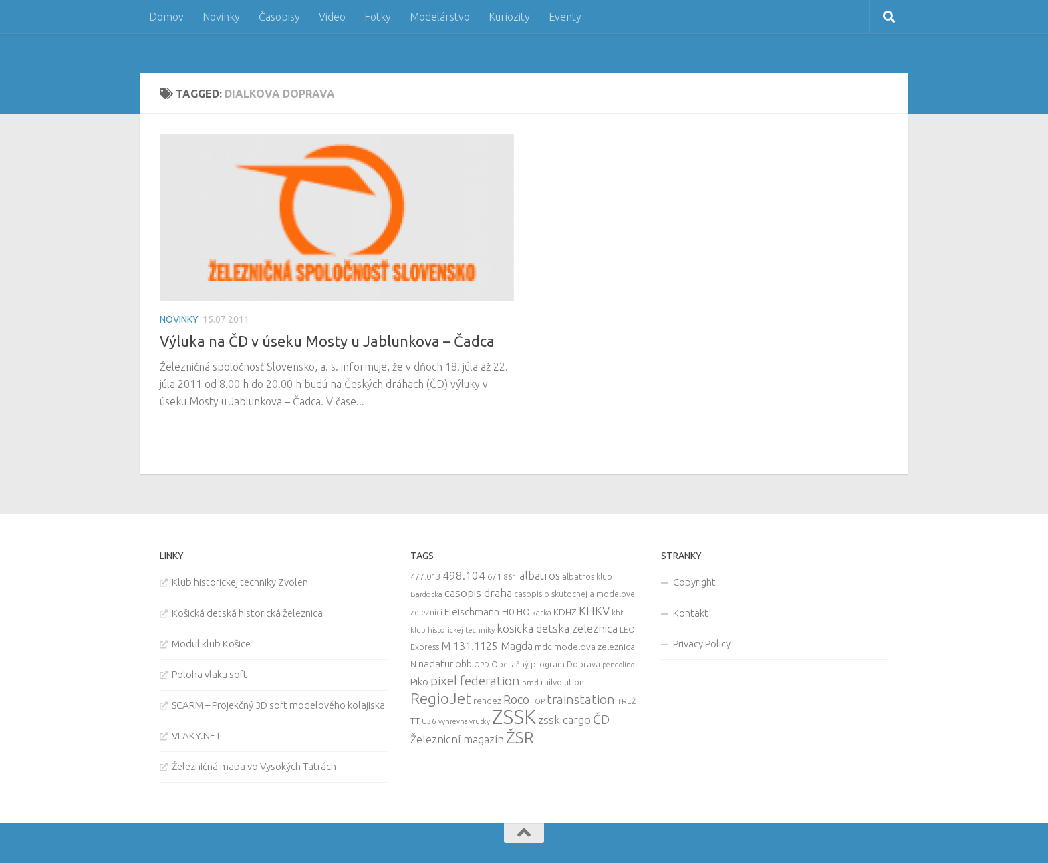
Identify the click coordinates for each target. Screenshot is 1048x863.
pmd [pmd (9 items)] (530, 682)
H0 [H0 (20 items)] (508, 611)
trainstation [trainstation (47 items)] (581, 699)
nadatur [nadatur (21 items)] (435, 663)
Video (332, 17)
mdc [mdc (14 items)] (543, 646)
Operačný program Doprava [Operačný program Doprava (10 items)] (545, 664)
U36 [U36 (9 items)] (429, 721)
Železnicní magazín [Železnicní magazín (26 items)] (457, 739)
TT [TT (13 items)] (415, 720)
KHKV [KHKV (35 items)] (594, 610)
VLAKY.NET (196, 735)
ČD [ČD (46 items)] (601, 719)
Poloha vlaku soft (209, 674)
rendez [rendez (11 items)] (487, 700)
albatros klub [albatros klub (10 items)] (587, 576)
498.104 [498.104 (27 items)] (463, 575)
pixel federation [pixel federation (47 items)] (475, 680)
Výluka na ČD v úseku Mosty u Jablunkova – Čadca (327, 341)
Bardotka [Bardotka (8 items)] (426, 594)
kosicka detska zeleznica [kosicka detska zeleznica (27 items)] (557, 628)
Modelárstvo (440, 17)
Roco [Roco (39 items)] (516, 700)
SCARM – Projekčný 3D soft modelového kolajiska (278, 705)
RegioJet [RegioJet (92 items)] (440, 698)
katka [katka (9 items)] (541, 612)
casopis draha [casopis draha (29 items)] (478, 592)
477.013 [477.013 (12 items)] (425, 576)
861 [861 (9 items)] (510, 576)
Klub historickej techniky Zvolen (240, 582)
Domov (166, 17)
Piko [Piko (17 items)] (419, 681)
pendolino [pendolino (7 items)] (618, 665)
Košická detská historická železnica (247, 613)
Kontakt (690, 613)
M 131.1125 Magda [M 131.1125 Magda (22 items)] (487, 646)
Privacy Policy (702, 643)
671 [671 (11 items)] (494, 576)
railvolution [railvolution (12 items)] (562, 682)
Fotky (377, 17)
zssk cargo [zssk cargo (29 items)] (564, 719)
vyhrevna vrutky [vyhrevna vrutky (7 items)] (464, 721)
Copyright (694, 582)
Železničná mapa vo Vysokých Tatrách (254, 766)
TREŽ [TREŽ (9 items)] (626, 701)
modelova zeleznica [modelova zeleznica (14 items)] (594, 646)
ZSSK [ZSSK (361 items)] (514, 717)
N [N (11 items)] (413, 664)
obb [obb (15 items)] (463, 664)
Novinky (221, 17)
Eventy (565, 17)
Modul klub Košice (211, 643)
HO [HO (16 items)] (523, 612)
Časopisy (279, 17)
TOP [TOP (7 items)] (538, 701)
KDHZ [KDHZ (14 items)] (565, 612)
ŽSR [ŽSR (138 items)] (520, 737)
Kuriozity (509, 17)
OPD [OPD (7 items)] (481, 665)
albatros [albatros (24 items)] (539, 576)
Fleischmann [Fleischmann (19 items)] (471, 611)
